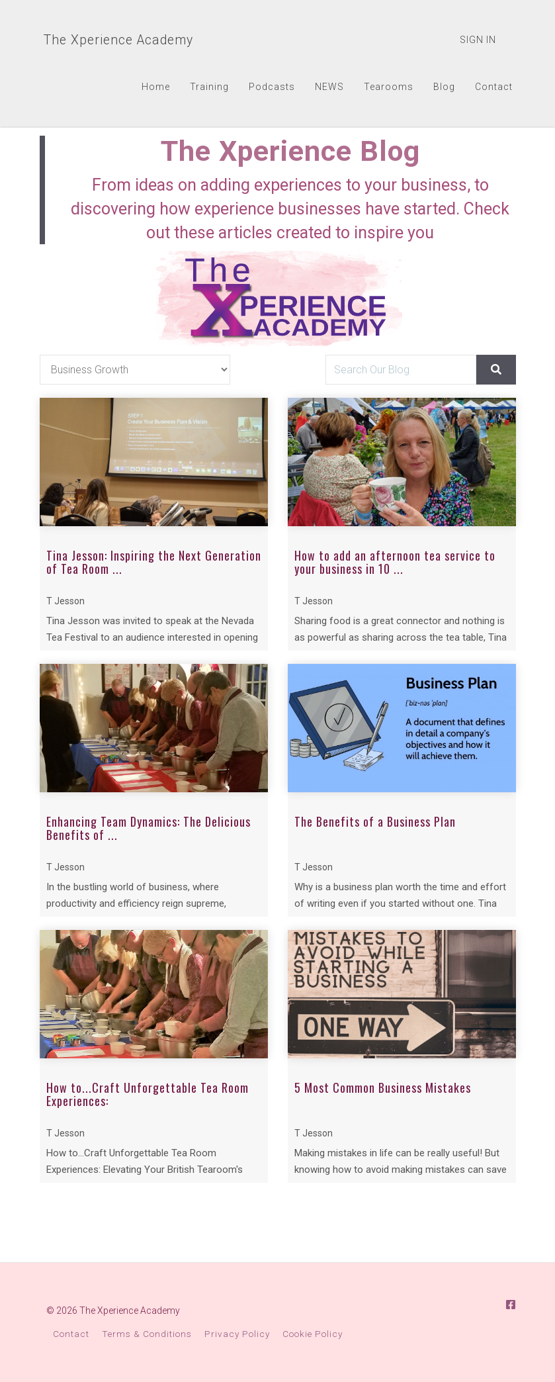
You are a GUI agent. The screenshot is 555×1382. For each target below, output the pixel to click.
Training (209, 86)
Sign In (478, 39)
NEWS (329, 86)
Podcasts (272, 86)
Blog (444, 86)
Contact (494, 86)
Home (156, 86)
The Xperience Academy (117, 40)
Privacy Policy (237, 1333)
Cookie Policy (312, 1333)
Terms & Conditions (147, 1333)
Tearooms (388, 86)
